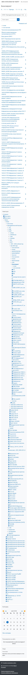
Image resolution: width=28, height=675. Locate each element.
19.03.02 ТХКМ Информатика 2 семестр (12, 168)
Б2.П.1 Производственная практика (11, 38)
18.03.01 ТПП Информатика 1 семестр (12, 175)
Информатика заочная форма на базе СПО (13, 111)
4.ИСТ (11, 242)
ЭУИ (11, 240)
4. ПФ (9, 527)
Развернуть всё (23, 23)
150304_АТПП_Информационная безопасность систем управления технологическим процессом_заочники (12, 52)
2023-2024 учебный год (17, 408)
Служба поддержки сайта (8, 663)
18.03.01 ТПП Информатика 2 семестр (12, 173)
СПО (13, 262)
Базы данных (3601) (7, 36)
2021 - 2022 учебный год (17, 244)
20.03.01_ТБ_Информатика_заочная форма (13, 90)
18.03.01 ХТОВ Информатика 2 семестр (12, 178)
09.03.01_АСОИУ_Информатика (10, 191)
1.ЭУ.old (12, 233)
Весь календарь (7, 633)
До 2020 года (22, 9)
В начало (2, 9)
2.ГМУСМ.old (13, 234)
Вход (15, 665)
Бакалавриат (26, 9)
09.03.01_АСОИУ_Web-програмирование (12, 203)
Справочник (11, 529)
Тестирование (12, 531)
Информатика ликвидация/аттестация (12, 108)
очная (4, 25)
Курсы (6, 220)
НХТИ (7, 9)
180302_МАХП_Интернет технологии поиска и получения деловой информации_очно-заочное (11, 43)
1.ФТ (9, 227)
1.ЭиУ (11, 236)
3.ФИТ (16, 9)
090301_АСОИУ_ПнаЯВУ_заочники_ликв (12, 56)
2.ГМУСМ (12, 238)
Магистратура (15, 260)
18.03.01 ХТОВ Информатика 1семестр (12, 180)
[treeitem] (14, 408)
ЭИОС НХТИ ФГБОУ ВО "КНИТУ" (10, 2)
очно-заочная (6, 27)
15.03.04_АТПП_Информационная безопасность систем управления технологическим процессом (10, 119)
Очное (13, 249)
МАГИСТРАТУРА (16, 251)
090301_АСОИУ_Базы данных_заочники (12, 71)
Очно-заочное (15, 247)
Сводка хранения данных (7, 671)
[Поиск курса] (9, 19)
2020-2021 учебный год (17, 404)
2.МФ (9, 229)
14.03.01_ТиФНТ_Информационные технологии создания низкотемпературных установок (13, 143)
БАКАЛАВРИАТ (16, 253)
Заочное (14, 255)
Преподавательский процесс (12, 9)
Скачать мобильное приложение (9, 673)
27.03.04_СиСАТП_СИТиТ (8, 123)
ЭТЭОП (11, 428)
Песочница (10, 223)
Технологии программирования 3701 (11, 30)
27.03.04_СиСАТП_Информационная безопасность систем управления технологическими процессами (11, 199)
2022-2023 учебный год (17, 406)
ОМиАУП (10, 533)
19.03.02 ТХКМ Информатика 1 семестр (12, 170)
